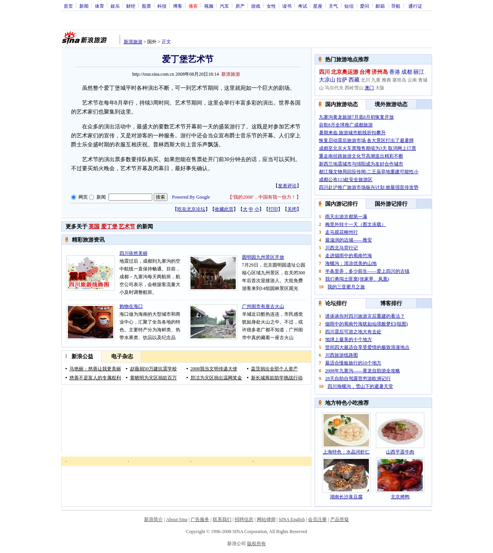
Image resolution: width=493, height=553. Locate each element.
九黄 (376, 80)
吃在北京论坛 (191, 209)
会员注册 (317, 519)
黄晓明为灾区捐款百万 (153, 378)
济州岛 (380, 72)
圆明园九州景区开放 (263, 257)
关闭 (292, 209)
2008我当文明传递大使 (213, 369)
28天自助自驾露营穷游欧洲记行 (358, 378)
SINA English (292, 519)
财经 (130, 6)
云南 (412, 80)
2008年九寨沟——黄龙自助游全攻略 (362, 370)
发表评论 (287, 185)
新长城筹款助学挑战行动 (277, 378)
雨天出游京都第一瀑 (346, 216)
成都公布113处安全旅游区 (346, 179)
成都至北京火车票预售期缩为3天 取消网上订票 (367, 148)
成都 (406, 72)
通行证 (415, 6)
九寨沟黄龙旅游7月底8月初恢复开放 (356, 117)
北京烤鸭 (400, 497)
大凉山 (327, 80)
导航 (395, 6)
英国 (94, 226)
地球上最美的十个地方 (348, 339)
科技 (162, 6)
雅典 (386, 80)
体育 (99, 6)
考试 (302, 6)
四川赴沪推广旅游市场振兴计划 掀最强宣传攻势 (368, 187)
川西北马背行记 (341, 248)
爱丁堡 (109, 226)
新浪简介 (153, 519)
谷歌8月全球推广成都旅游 (346, 125)
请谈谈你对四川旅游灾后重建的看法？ (365, 316)
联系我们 (222, 519)
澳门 (369, 88)
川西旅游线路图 (341, 355)
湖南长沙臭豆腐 (346, 497)
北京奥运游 (344, 72)
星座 (317, 6)
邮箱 (380, 6)
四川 (324, 72)
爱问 (364, 6)
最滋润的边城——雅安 (348, 240)
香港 (394, 72)
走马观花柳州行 (341, 232)
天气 (333, 6)
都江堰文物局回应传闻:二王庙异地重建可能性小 (368, 171)
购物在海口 (131, 306)
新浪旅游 (133, 41)
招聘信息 (244, 519)
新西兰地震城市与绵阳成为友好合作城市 (361, 164)
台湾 (365, 72)
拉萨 (341, 80)
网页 (83, 197)
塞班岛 (399, 80)
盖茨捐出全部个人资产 (274, 369)
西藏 (354, 80)
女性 (271, 6)
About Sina (176, 519)
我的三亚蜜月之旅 (346, 287)
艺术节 (127, 226)
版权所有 (256, 543)
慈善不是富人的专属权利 (95, 378)
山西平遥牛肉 (400, 452)
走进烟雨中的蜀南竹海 (348, 255)
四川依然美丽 (133, 253)
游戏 (255, 6)
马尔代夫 (334, 88)
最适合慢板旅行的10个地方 (353, 363)
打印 (273, 209)
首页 (68, 6)
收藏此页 (224, 209)
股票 (146, 6)
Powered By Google (191, 197)
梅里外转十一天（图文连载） (355, 224)
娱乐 (115, 6)
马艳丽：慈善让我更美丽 (95, 369)
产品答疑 (339, 519)
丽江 (418, 72)
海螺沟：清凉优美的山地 (351, 263)
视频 (209, 6)
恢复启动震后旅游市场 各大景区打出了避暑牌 (366, 140)
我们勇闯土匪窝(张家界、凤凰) (357, 279)
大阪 (379, 88)
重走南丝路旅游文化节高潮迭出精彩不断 (361, 156)
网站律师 (266, 519)
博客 (177, 6)
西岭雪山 (354, 88)
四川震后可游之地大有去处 (353, 331)
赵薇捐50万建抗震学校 (153, 369)
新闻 (84, 6)
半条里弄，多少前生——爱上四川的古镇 (367, 271)
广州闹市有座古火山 (263, 306)
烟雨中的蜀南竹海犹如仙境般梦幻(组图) (366, 324)
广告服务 (199, 519)
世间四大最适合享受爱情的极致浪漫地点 (367, 347)
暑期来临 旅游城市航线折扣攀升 (352, 132)
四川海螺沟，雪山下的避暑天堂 (360, 386)
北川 (365, 80)
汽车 (224, 6)
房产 (240, 6)
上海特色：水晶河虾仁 (346, 452)
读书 (287, 6)
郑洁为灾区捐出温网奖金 (216, 378)
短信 (349, 6)
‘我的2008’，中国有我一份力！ (264, 197)
